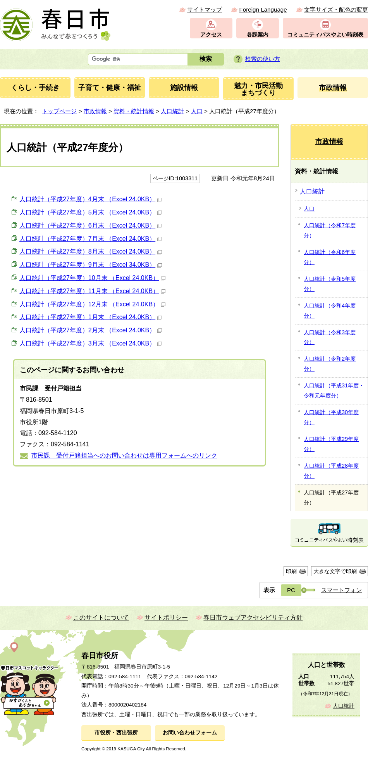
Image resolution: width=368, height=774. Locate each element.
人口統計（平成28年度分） (331, 471)
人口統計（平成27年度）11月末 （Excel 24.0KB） (92, 291)
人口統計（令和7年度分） (330, 230)
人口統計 (172, 111)
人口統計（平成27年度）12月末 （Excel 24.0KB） (92, 304)
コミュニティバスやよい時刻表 (325, 35)
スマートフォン (341, 590)
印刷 (291, 571)
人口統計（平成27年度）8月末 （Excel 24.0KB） (90, 251)
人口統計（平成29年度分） (331, 444)
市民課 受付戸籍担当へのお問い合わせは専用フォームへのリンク (124, 455)
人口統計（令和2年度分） (330, 364)
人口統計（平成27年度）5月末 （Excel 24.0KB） (90, 212)
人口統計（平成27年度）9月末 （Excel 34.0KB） (90, 264)
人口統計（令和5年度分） (330, 284)
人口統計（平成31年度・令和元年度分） (334, 390)
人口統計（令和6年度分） (330, 257)
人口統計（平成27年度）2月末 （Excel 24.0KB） (90, 330)
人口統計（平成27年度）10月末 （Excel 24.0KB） (92, 278)
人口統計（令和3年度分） (330, 337)
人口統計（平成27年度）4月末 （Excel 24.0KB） (90, 199)
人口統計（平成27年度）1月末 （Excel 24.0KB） (90, 317)
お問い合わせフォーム (190, 733)
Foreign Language (263, 9)
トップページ (59, 111)
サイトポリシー (166, 617)
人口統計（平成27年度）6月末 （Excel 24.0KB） (90, 225)
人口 (197, 111)
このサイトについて (101, 617)
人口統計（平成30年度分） (331, 417)
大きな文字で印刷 (335, 571)
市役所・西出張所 (116, 733)
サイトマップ (204, 9)
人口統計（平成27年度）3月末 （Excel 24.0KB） (90, 343)
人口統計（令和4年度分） (330, 310)
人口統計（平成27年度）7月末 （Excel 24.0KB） (90, 238)
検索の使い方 (262, 58)
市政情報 (95, 111)
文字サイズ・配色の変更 (336, 9)
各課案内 (257, 35)
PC (291, 590)
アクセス (211, 35)
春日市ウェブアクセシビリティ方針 (253, 617)
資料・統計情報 (133, 111)
